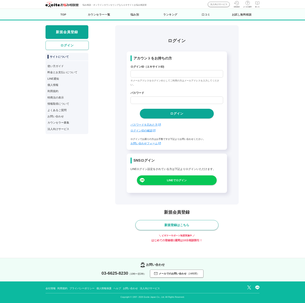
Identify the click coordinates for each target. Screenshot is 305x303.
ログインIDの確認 (143, 130)
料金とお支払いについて (62, 72)
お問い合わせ (55, 116)
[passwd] (177, 100)
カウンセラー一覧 (99, 14)
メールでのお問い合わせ (176, 273)
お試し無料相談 (242, 14)
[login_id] (177, 73)
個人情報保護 (103, 288)
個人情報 (52, 84)
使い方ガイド (55, 66)
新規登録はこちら (176, 225)
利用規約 (52, 91)
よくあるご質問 (57, 110)
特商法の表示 (55, 97)
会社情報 (50, 288)
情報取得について (58, 103)
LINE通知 (53, 78)
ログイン (67, 45)
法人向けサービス (218, 4)
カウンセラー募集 (58, 122)
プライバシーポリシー (82, 288)
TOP (63, 14)
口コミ (206, 14)
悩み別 (135, 14)
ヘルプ (117, 288)
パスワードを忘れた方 (146, 124)
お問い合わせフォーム (146, 143)
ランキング (170, 14)
